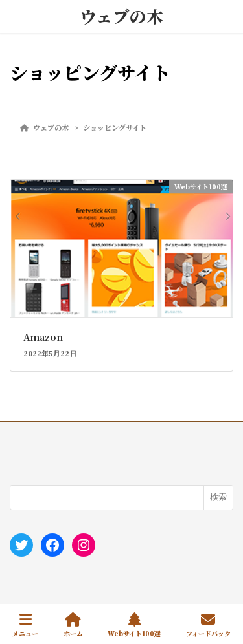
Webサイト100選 (134, 625)
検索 (218, 497)
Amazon (43, 336)
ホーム (73, 625)
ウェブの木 (121, 16)
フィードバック (208, 625)
